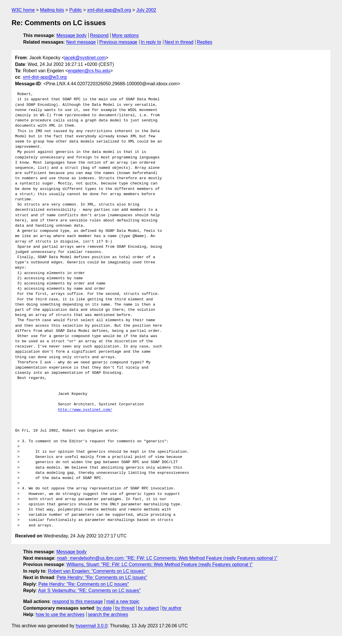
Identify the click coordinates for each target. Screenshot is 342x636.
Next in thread (178, 42)
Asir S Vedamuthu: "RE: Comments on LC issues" (89, 590)
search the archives (108, 614)
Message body (71, 35)
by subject (148, 608)
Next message (81, 42)
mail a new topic (123, 601)
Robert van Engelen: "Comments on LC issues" (96, 571)
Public (75, 10)
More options (125, 35)
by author (172, 608)
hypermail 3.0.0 (91, 625)
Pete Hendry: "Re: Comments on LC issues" (102, 577)
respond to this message (77, 601)
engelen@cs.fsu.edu (89, 70)
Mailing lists (52, 10)
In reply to (151, 42)
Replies (204, 42)
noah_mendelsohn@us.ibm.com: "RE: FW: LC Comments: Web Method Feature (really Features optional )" (167, 558)
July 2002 (146, 10)
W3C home (23, 10)
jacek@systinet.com (85, 57)
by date (103, 608)
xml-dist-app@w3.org (109, 10)
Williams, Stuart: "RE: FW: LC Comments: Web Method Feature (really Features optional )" (159, 564)
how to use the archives (60, 614)
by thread (125, 608)
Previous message (118, 42)
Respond (99, 35)
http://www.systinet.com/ (85, 410)
